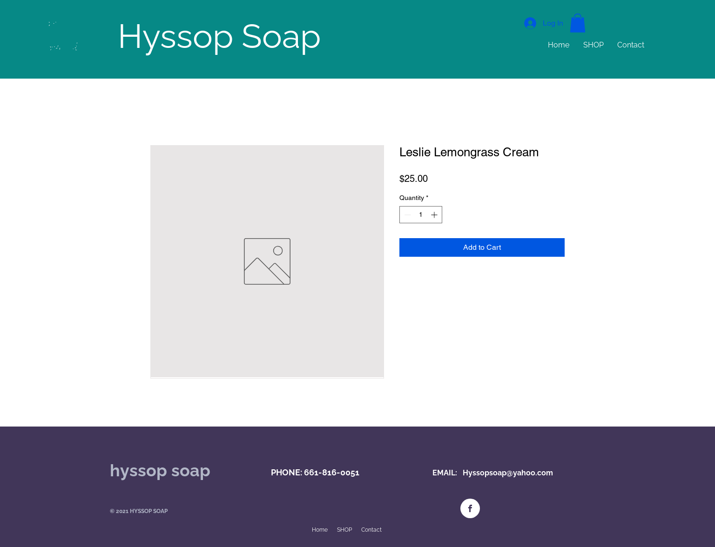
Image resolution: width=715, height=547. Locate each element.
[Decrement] (406, 215)
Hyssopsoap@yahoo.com (508, 472)
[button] (578, 23)
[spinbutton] (420, 215)
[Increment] (435, 215)
